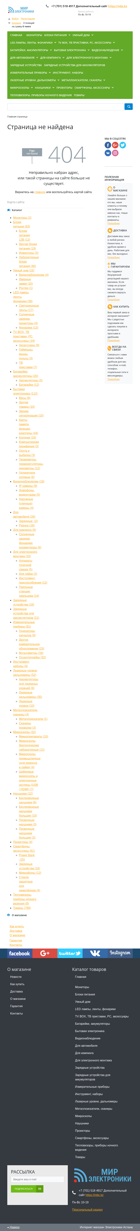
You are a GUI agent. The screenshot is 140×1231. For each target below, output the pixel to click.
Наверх (13, 1227)
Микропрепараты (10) (33, 736)
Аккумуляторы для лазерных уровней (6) (28, 684)
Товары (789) (22, 908)
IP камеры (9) (28, 485)
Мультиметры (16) (31, 653)
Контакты (16, 945)
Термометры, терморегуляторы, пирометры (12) (31, 464)
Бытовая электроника (89, 1031)
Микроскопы (83, 1116)
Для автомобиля (86, 1045)
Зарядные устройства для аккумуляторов (92, 1077)
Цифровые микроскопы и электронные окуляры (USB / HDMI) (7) (28, 780)
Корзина (16, 23)
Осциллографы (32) (32, 657)
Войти (15, 18)
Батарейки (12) (29, 384)
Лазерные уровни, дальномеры (96, 1101)
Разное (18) (27, 525)
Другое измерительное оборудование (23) (31, 644)
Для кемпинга (84, 1053)
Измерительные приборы (92, 1086)
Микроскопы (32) (24, 732)
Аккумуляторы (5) (31, 380)
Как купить (17, 926)
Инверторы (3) (28, 252)
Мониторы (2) (22, 217)
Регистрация (28, 18)
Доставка (16, 930)
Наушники (82, 1123)
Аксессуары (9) (29, 345)
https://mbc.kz (117, 6)
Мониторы (82, 987)
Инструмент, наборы (89, 1094)
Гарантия (16, 940)
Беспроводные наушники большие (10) (29, 811)
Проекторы (82, 1130)
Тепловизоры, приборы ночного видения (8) (24, 899)
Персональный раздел (87, 1209)
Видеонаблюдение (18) (28, 481)
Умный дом (82, 1001)
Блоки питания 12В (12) (24, 235)
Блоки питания (85, 994)
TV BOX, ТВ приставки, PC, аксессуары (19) (24, 336)
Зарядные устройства (89, 1067)
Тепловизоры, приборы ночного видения (96, 1147)
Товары (80, 1157)
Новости (16, 976)
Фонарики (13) (28, 327)
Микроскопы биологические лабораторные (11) (32, 745)
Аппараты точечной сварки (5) (25, 565)
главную (39, 192)
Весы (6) (24, 398)
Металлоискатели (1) (33, 718)
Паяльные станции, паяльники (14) (29, 591)
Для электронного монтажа (93, 1060)
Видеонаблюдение (87, 1038)
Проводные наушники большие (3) (27, 833)
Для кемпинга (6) (24, 529)
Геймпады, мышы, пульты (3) (26, 354)
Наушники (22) (23, 793)
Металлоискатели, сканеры (93, 1108)
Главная (80, 976)
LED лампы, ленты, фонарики (95, 1009)
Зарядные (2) (28, 521)
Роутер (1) (26, 288)
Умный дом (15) (23, 270)
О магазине (17, 935)
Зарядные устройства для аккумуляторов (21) (26, 613)
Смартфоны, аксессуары (92, 1138)
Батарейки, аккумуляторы (92, 1023)
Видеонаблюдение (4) (34, 274)
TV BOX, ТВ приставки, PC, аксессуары (102, 1016)
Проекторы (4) (22, 842)
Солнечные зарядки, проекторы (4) (28, 319)
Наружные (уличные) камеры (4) (26, 503)
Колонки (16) (27, 437)
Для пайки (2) (28, 573)
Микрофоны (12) (30, 872)
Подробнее (114, 223)
